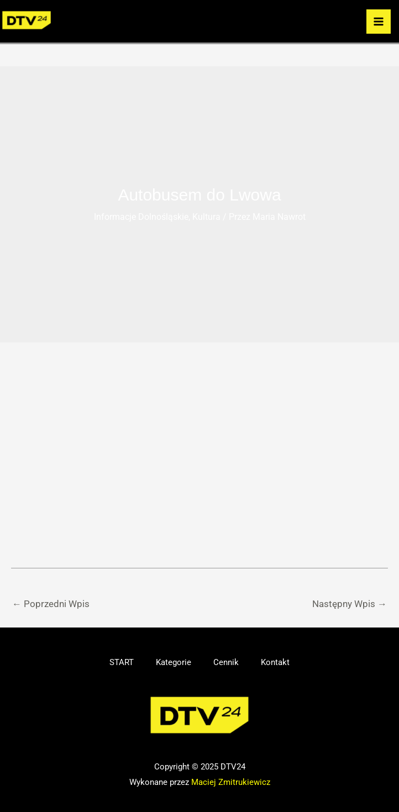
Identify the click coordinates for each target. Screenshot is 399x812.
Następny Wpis (349, 603)
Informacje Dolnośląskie (141, 217)
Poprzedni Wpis (51, 603)
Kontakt (275, 662)
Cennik (226, 662)
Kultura (206, 217)
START (121, 662)
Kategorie (173, 662)
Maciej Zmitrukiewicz (230, 782)
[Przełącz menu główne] (378, 21)
